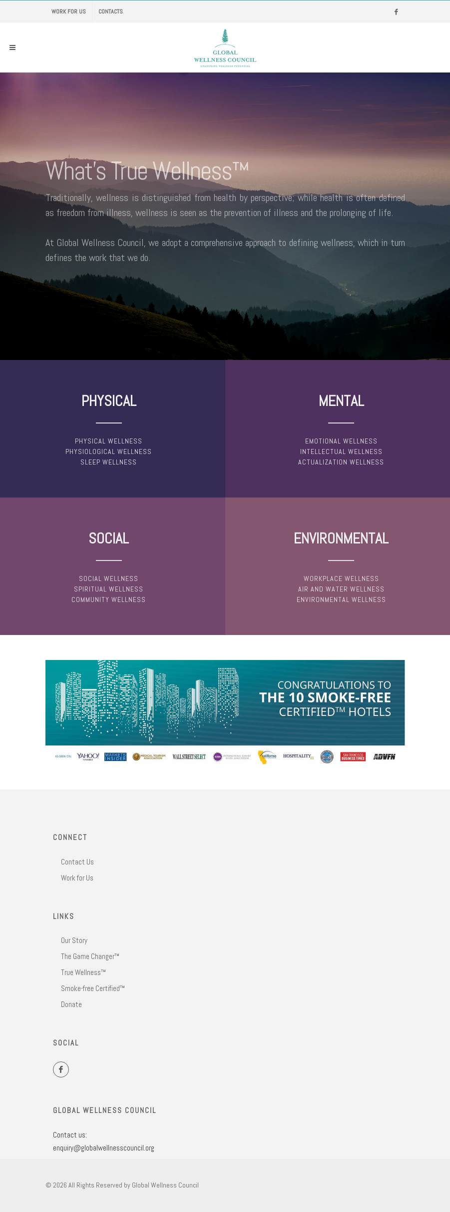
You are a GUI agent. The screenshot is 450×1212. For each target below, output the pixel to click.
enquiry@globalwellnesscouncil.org (103, 1147)
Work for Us (68, 12)
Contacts (110, 12)
